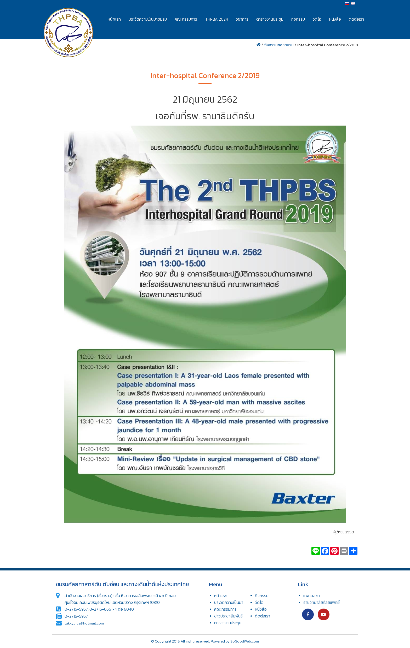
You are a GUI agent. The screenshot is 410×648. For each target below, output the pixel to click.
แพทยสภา (311, 596)
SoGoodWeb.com (244, 641)
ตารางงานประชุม (269, 19)
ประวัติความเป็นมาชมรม (148, 19)
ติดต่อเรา (356, 19)
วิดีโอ (317, 19)
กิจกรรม (298, 19)
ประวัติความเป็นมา (228, 602)
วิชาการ (242, 19)
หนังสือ (335, 19)
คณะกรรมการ (186, 19)
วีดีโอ (259, 602)
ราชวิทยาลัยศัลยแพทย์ (321, 602)
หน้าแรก (114, 19)
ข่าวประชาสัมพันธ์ (228, 616)
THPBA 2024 (216, 19)
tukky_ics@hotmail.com (84, 623)
